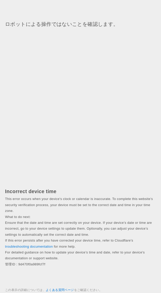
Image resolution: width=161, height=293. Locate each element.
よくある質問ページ (60, 290)
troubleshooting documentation (29, 246)
